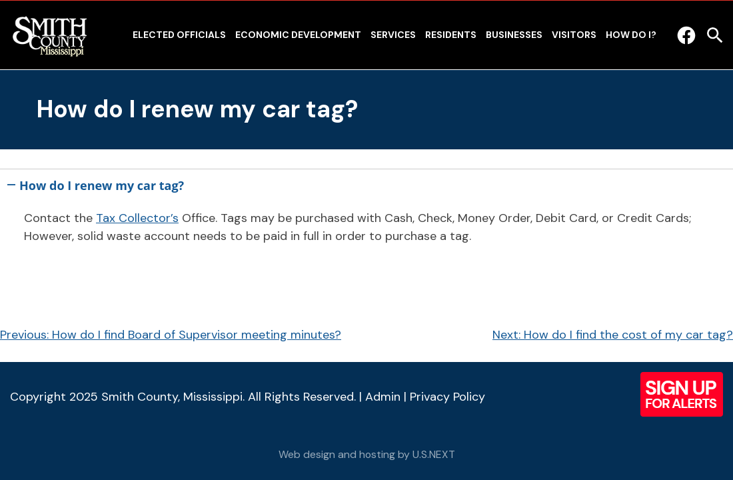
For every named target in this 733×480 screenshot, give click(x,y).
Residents (450, 35)
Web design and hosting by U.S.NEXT (367, 454)
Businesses (514, 35)
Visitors (574, 35)
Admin (382, 397)
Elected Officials (179, 35)
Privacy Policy (447, 397)
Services (393, 35)
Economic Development (298, 35)
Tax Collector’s (137, 218)
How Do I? (631, 35)
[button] (366, 183)
